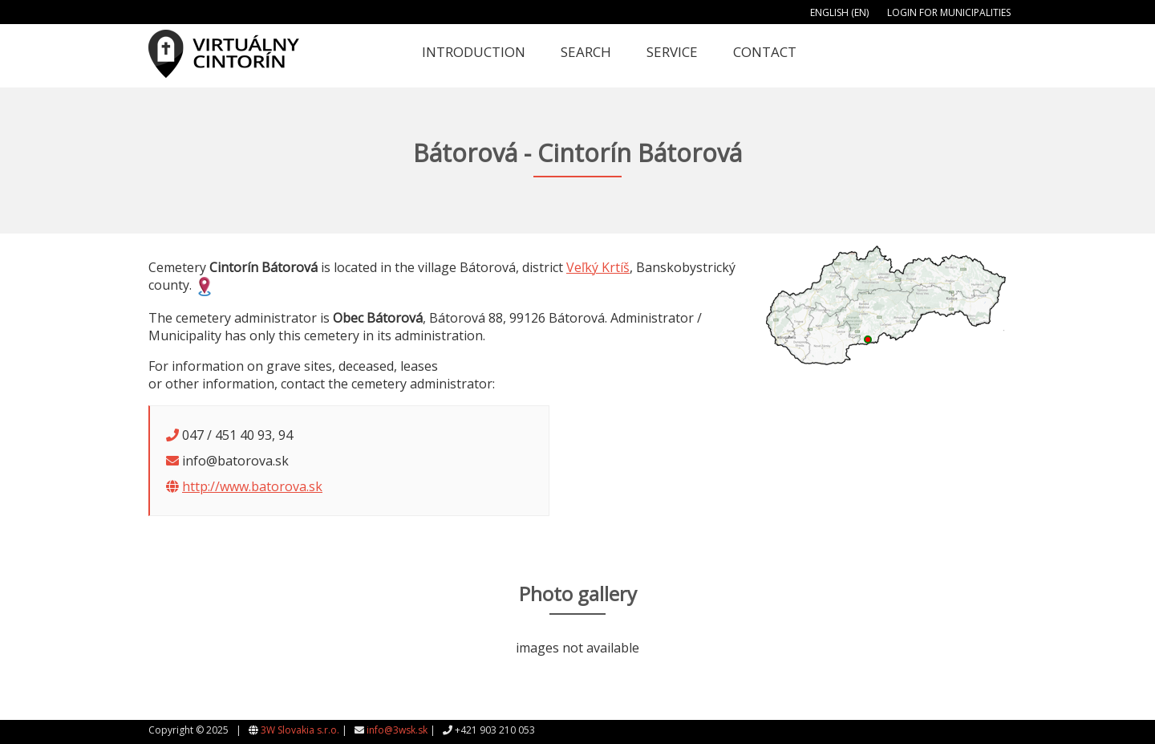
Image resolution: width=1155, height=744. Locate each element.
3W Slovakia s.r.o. (300, 730)
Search (586, 52)
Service (672, 52)
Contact (764, 52)
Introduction (473, 52)
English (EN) (839, 12)
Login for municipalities (949, 12)
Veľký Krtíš (598, 267)
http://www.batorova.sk (252, 486)
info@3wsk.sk (397, 730)
